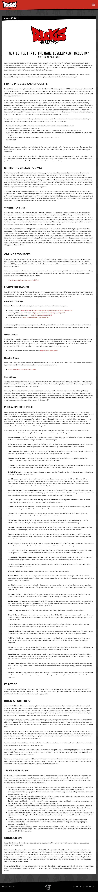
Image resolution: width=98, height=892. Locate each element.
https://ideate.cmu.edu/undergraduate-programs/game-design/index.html (46, 310)
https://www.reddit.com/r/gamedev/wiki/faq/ (23, 280)
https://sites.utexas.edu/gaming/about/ (36, 317)
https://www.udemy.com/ (49, 351)
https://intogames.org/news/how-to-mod (22, 369)
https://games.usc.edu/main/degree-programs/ (49, 313)
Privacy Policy (8, 886)
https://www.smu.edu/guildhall (41, 315)
